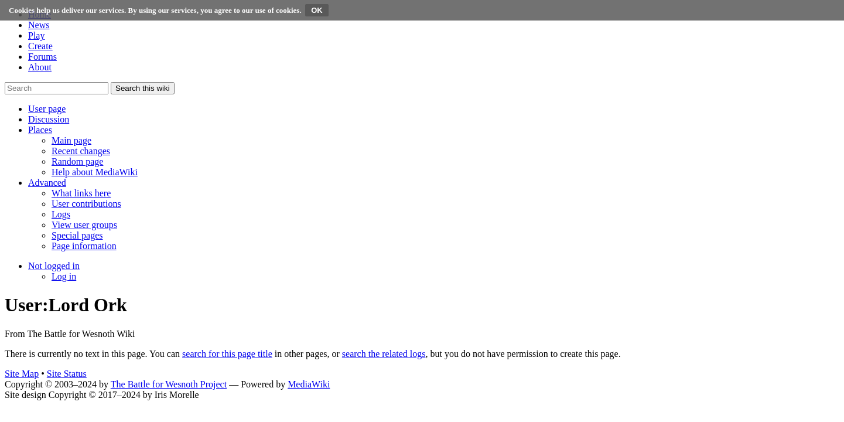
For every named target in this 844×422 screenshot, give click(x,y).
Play (36, 35)
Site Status (67, 374)
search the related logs (384, 354)
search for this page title (227, 354)
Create (40, 46)
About (40, 67)
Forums (42, 57)
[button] (47, 109)
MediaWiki (309, 384)
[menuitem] (71, 140)
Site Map (22, 374)
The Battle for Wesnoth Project (169, 384)
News (38, 25)
